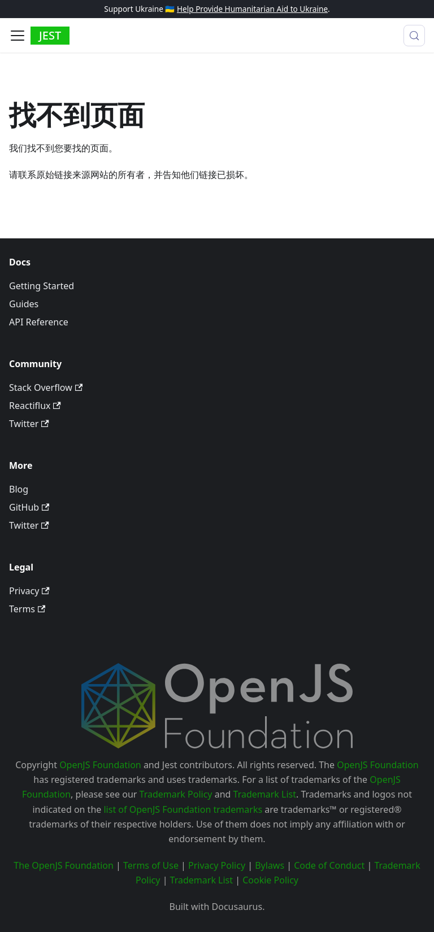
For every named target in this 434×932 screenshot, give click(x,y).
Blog (18, 489)
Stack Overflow (46, 387)
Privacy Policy (216, 865)
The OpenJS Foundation (64, 865)
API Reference (38, 322)
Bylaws (269, 865)
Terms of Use (151, 865)
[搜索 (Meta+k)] (414, 35)
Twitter (29, 423)
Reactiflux (35, 405)
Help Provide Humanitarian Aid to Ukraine (252, 8)
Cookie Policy (270, 880)
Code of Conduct (329, 865)
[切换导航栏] (17, 35)
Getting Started (41, 286)
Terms (27, 609)
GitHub (29, 507)
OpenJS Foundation (100, 765)
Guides (23, 304)
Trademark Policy (176, 794)
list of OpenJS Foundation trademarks (182, 809)
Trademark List (264, 794)
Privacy (29, 591)
